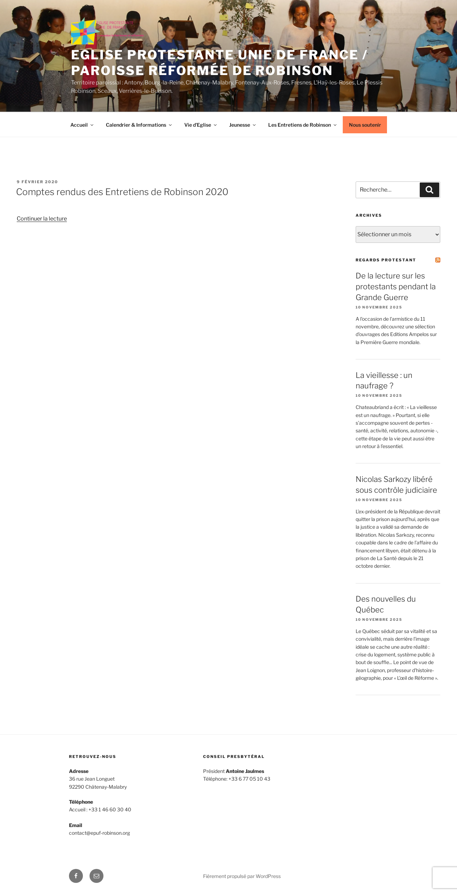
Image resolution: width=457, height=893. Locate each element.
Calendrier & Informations (139, 125)
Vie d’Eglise (201, 125)
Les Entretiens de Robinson (303, 125)
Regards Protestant (386, 260)
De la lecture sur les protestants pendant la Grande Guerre (396, 286)
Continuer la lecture (42, 218)
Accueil (82, 125)
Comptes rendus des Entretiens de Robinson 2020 (122, 191)
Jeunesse (243, 125)
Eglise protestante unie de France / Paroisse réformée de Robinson (219, 62)
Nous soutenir (365, 125)
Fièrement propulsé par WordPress (242, 876)
